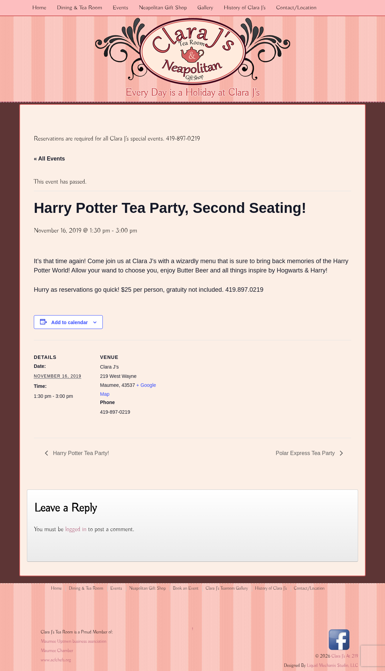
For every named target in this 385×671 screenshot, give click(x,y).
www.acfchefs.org (56, 660)
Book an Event (186, 588)
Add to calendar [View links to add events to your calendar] (69, 322)
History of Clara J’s (245, 7)
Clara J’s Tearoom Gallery (227, 588)
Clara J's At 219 (344, 656)
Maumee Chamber (57, 651)
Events (120, 7)
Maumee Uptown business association (73, 641)
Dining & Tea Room (79, 7)
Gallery (205, 7)
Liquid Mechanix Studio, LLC (332, 666)
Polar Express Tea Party (306, 453)
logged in (76, 529)
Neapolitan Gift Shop (163, 7)
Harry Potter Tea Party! (80, 453)
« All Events (49, 159)
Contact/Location (296, 7)
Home (39, 7)
